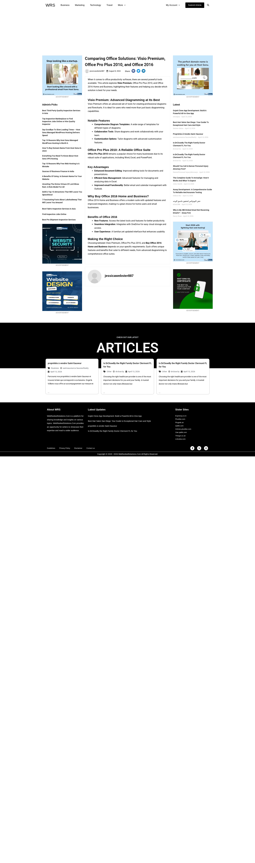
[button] (194, 5)
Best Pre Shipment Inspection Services (59, 220)
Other (109, 371)
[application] (119, 5)
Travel (106, 5)
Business (64, 5)
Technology (92, 5)
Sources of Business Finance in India (58, 171)
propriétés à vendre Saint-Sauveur (188, 134)
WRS (50, 5)
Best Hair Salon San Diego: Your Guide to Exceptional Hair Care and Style (121, 421)
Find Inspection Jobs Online (54, 214)
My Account (173, 5)
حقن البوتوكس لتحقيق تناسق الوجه (187, 201)
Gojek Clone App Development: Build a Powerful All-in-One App (117, 416)
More (117, 5)
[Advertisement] (127, 31)
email (107, 185)
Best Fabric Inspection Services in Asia (59, 209)
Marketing (78, 5)
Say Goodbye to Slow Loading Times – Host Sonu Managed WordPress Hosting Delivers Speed (61, 132)
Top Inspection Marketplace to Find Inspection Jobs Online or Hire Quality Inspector (58, 121)
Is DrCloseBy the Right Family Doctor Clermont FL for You (114, 431)
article (105, 83)
